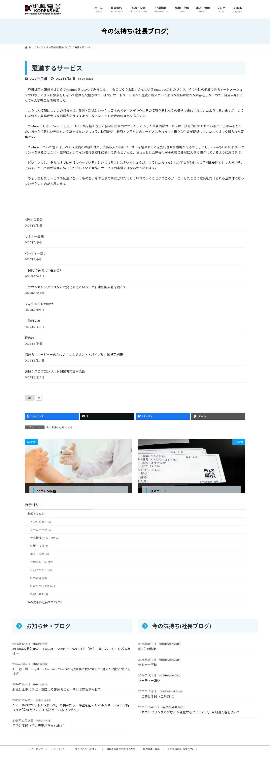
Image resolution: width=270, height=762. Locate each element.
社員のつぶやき (40, 644)
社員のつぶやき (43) (42, 586)
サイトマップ (35, 750)
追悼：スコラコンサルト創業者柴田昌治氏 (55, 371)
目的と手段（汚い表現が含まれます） (39, 725)
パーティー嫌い (36, 253)
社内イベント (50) (41, 570)
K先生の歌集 (34, 219)
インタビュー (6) (40, 521)
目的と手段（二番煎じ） (44, 270)
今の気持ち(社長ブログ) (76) (44, 602)
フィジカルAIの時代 (39, 304)
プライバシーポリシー (87, 750)
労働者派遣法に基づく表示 (121, 750)
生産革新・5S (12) (41, 562)
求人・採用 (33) (40, 554)
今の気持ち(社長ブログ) (59, 427)
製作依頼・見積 (151, 750)
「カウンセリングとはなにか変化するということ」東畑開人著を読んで (75, 287)
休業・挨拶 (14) (40, 546)
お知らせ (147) (36, 513)
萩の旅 (29, 338)
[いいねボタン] (30, 398)
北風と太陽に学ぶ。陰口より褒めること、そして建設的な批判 (56, 689)
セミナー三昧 (34, 236)
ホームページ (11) (41, 529)
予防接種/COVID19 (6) (44, 537)
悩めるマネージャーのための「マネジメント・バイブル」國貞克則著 (74, 354)
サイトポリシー (59, 750)
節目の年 (33, 321)
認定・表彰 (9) (39, 594)
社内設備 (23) (38, 578)
